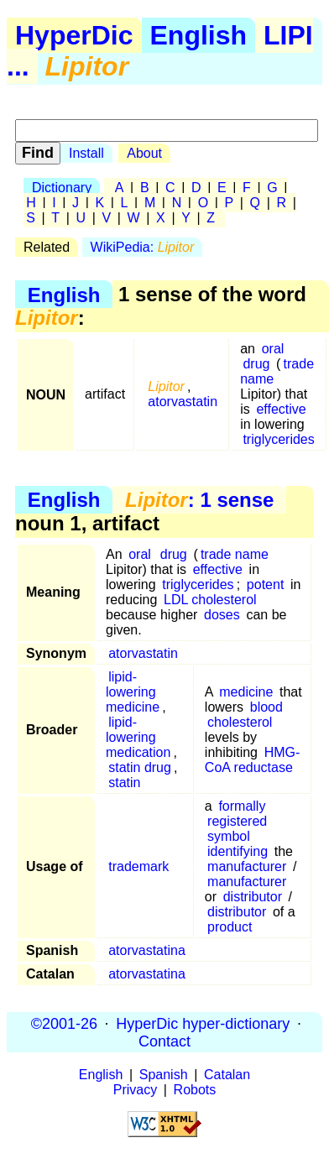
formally (241, 806)
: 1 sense (199, 499)
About (144, 153)
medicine (246, 692)
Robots (195, 1090)
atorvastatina (146, 950)
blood (266, 707)
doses (222, 615)
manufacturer (246, 866)
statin (124, 782)
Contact (164, 1040)
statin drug (139, 767)
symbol (228, 836)
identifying (237, 851)
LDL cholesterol (210, 599)
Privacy (135, 1090)
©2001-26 (64, 1023)
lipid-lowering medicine (132, 692)
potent (265, 584)
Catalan (227, 1074)
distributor (252, 897)
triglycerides (278, 439)
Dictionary (61, 187)
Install (86, 153)
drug (256, 364)
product (229, 927)
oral (273, 349)
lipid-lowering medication (138, 737)
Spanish (163, 1074)
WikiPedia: (143, 247)
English (199, 35)
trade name (235, 554)
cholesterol (239, 722)
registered (237, 821)
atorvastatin (182, 401)
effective (281, 409)
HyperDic (74, 35)
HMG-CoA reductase (252, 760)
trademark (138, 866)
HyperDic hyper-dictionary (203, 1023)
